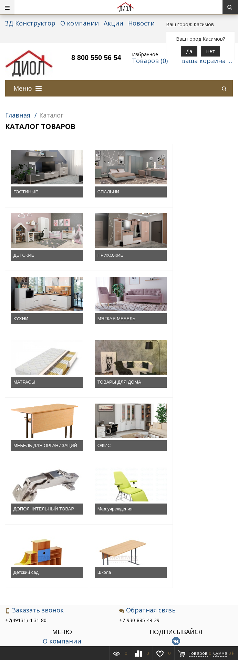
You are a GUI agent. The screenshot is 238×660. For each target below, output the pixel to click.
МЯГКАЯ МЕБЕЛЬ (184, 255)
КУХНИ (96, 255)
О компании (79, 23)
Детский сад (26, 457)
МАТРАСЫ (24, 318)
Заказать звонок (34, 496)
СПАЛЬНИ (100, 191)
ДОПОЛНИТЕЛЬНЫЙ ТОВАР (111, 391)
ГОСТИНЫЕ (25, 191)
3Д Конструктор (30, 23)
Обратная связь (147, 496)
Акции (113, 23)
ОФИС (20, 388)
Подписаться (176, 568)
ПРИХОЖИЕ (26, 255)
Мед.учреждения (182, 388)
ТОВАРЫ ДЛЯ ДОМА (111, 318)
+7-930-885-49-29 (139, 505)
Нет (210, 51)
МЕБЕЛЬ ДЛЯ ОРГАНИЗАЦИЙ (181, 321)
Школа (96, 457)
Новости (141, 23)
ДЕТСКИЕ (175, 191)
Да (189, 51)
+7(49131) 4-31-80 (25, 505)
